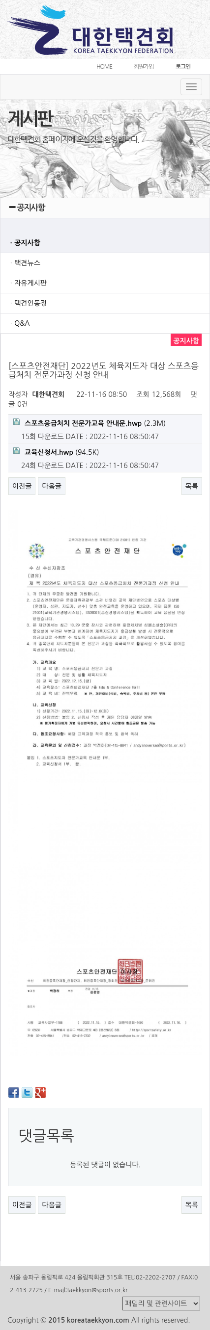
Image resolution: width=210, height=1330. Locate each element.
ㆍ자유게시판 (27, 283)
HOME (104, 67)
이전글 (21, 486)
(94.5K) (56, 451)
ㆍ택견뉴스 (24, 263)
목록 (191, 486)
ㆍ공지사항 (24, 242)
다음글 (51, 486)
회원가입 (143, 67)
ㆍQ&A (19, 323)
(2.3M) (89, 422)
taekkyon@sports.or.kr (97, 1290)
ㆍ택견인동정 (27, 303)
